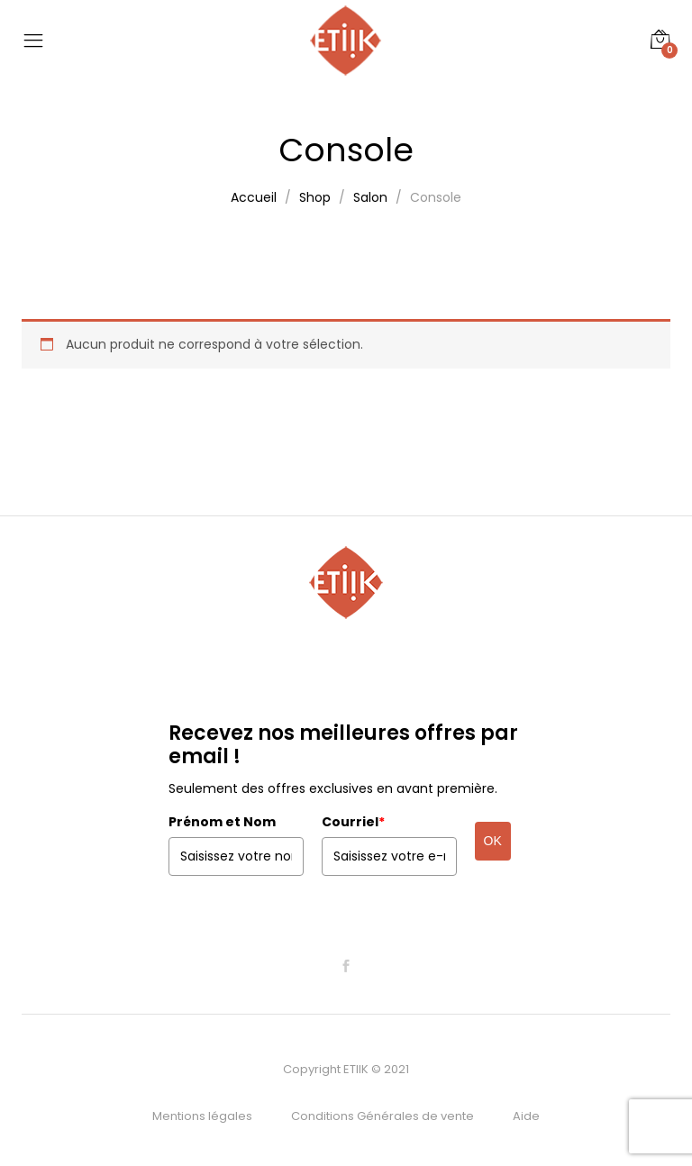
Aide (526, 1116)
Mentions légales (202, 1116)
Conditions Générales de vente (382, 1116)
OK (493, 841)
